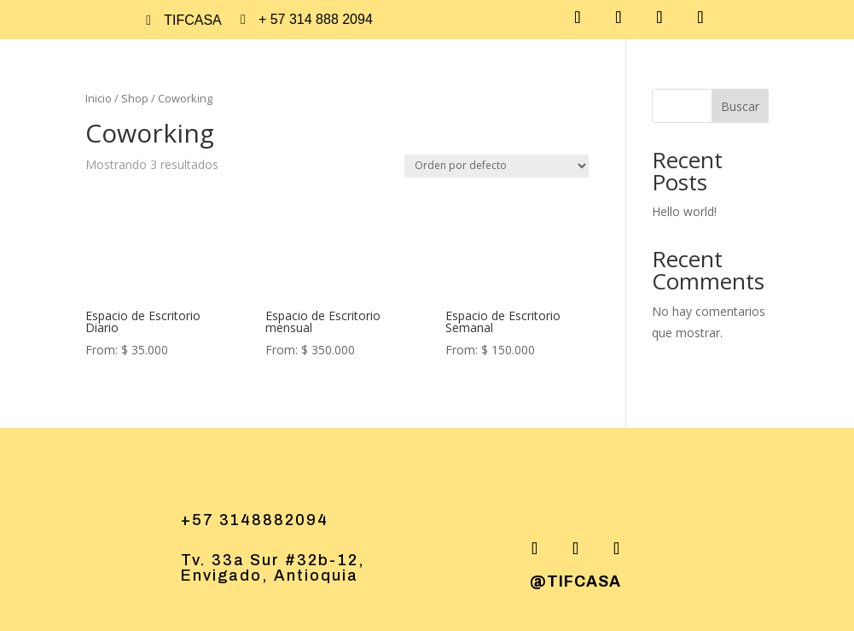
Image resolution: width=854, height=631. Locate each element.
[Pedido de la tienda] (496, 166)
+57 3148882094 (254, 520)
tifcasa (193, 20)
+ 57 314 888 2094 (316, 19)
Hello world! (684, 211)
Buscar (740, 106)
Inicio (98, 98)
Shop (134, 98)
